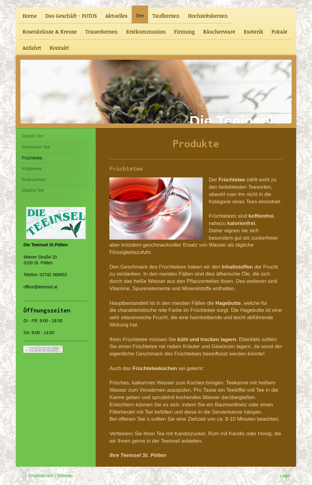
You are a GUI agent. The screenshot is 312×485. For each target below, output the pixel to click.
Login (285, 475)
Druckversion (38, 475)
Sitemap (65, 475)
